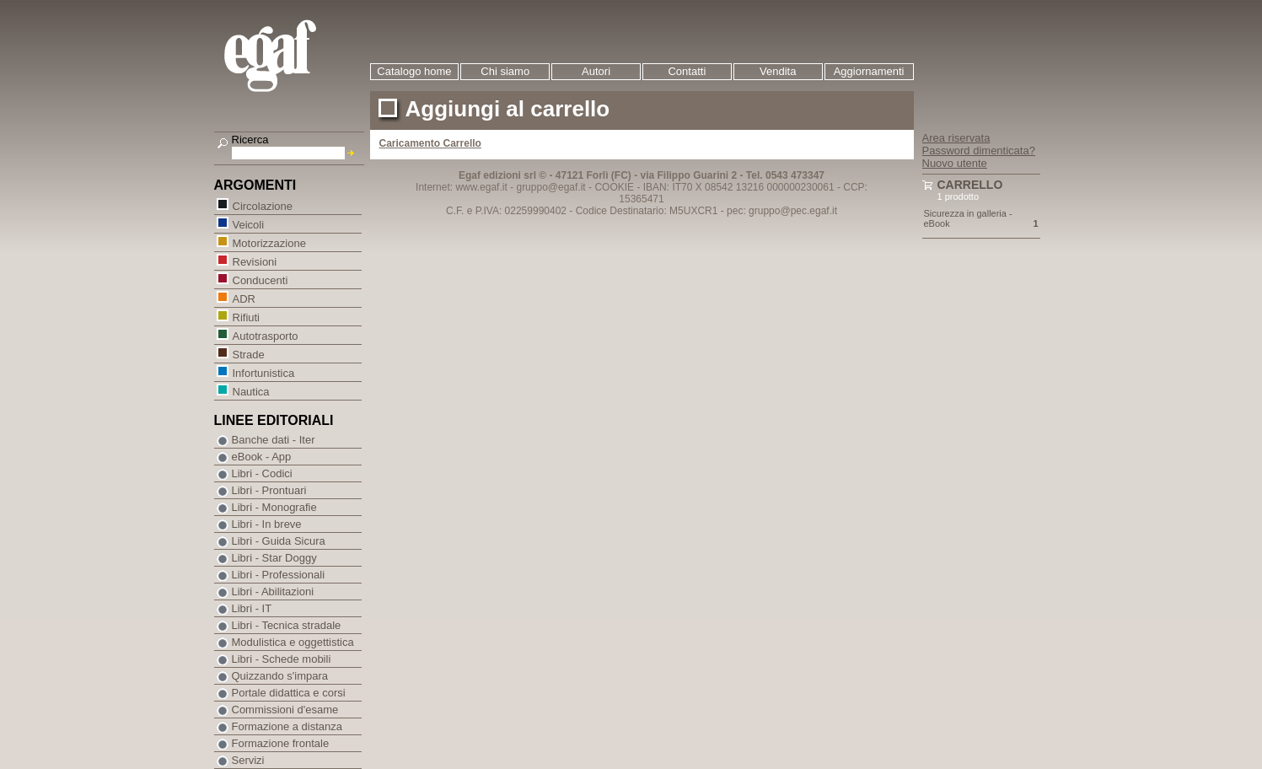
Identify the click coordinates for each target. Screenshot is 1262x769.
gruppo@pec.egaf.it (793, 211)
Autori (596, 71)
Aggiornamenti (869, 71)
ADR (243, 298)
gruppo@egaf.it (550, 187)
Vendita (778, 71)
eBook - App (262, 456)
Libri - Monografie (274, 507)
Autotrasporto (265, 335)
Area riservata (956, 138)
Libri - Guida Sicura (278, 541)
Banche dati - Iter (273, 439)
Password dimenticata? (978, 150)
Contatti (687, 71)
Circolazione (262, 205)
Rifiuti (246, 316)
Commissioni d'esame (285, 709)
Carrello (970, 184)
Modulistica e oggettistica (293, 642)
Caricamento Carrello (430, 143)
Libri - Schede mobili (281, 659)
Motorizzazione (269, 242)
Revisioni (254, 261)
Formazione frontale (281, 743)
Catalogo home (414, 71)
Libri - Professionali (278, 574)
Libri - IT (252, 608)
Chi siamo (505, 71)
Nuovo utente (954, 163)
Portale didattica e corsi (289, 692)
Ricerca (250, 139)
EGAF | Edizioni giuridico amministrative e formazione (291, 58)
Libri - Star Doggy (274, 557)
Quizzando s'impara (280, 676)
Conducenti (260, 279)
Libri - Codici (262, 473)
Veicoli (248, 224)
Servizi (248, 760)
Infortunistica (263, 372)
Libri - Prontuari (269, 490)
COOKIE (614, 187)
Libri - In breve (267, 524)
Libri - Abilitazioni (273, 591)
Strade (248, 354)
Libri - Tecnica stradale (286, 625)
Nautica (251, 391)
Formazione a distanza (287, 726)
